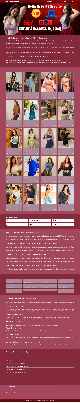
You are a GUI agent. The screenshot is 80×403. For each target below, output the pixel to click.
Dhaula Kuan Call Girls (28, 290)
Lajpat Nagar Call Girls (62, 283)
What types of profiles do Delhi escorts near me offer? (16, 378)
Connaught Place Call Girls (11, 283)
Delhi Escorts (46, 401)
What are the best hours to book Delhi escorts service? (16, 361)
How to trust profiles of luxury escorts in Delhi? (15, 381)
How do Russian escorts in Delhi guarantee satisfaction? (17, 373)
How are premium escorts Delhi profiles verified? (15, 376)
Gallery (60, 1)
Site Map (50, 401)
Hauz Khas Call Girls (62, 288)
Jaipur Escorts (45, 390)
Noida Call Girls (19, 390)
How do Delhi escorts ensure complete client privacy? (16, 356)
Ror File (53, 401)
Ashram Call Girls (62, 293)
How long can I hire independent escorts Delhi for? (16, 364)
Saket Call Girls (44, 283)
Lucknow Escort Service (21, 396)
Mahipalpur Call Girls (28, 281)
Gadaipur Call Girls (54, 390)
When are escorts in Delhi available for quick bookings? (17, 358)
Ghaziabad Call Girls (27, 390)
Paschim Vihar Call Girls (45, 290)
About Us (55, 1)
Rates (65, 1)
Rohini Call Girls (10, 293)
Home (49, 1)
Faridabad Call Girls (37, 390)
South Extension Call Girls (28, 285)
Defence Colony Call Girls (46, 288)
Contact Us (71, 1)
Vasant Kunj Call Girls (11, 288)
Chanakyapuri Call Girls (45, 285)
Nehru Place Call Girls (11, 290)
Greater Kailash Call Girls (11, 285)
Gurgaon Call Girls (10, 390)
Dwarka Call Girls (44, 281)
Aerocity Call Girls (10, 281)
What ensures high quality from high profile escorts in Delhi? (17, 367)
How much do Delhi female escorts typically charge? (16, 370)
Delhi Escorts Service (11, 396)
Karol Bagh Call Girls (27, 283)
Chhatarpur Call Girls (62, 285)
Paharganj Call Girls (62, 281)
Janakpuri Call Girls (62, 290)
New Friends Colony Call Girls (29, 288)
